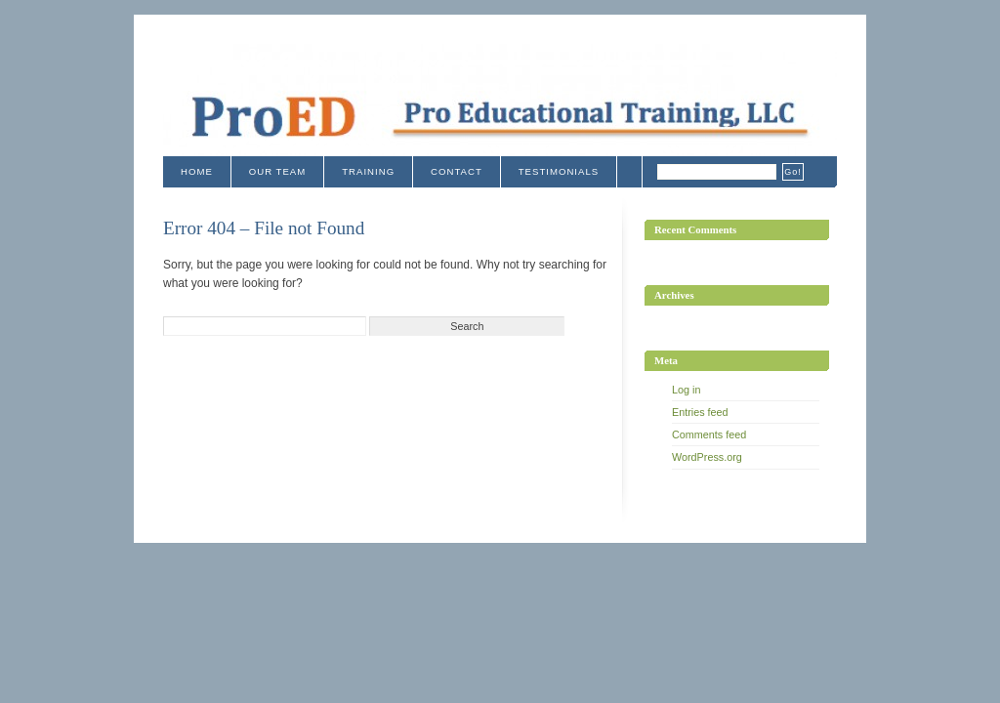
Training (368, 171)
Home (197, 171)
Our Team (277, 171)
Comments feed (709, 434)
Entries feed (700, 412)
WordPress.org (707, 457)
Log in (686, 389)
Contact (456, 171)
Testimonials (559, 171)
